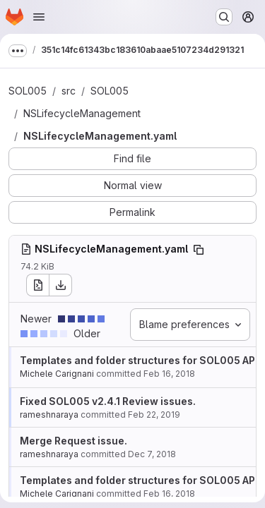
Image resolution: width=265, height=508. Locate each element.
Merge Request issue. (73, 441)
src (68, 91)
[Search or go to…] (224, 16)
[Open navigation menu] (39, 17)
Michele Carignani (57, 373)
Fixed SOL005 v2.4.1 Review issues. (108, 401)
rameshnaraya (49, 414)
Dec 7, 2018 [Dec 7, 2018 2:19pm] (152, 454)
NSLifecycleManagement (82, 113)
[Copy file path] (198, 249)
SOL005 (27, 91)
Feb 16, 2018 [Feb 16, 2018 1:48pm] (169, 373)
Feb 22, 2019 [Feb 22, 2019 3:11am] (154, 414)
